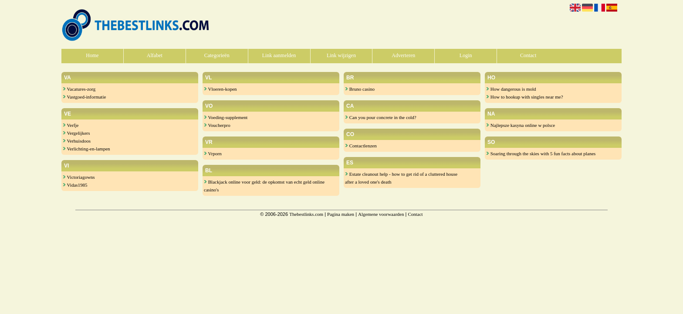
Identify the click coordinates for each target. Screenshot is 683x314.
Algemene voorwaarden (381, 214)
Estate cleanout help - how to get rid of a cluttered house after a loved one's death (401, 177)
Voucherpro (217, 125)
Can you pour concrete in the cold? (380, 117)
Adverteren (403, 55)
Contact (528, 55)
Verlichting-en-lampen (86, 148)
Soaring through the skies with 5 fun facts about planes (540, 153)
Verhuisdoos (77, 140)
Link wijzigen (341, 55)
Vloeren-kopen (220, 89)
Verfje (70, 125)
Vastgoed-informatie (84, 96)
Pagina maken (340, 214)
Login (466, 55)
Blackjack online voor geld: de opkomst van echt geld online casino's (264, 185)
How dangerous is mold (511, 89)
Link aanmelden (279, 55)
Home (92, 55)
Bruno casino (360, 89)
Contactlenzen (361, 145)
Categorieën (217, 55)
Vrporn (213, 153)
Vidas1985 (75, 185)
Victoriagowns (79, 177)
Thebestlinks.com (306, 214)
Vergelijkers (76, 133)
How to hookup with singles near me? (524, 96)
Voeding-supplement (225, 117)
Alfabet (154, 55)
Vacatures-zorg (79, 89)
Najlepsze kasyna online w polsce (520, 125)
